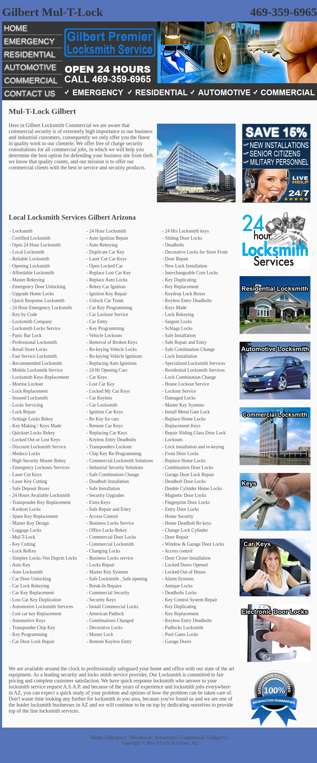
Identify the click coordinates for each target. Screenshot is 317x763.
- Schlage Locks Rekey (31, 419)
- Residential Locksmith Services (193, 370)
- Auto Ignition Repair (107, 238)
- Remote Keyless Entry (108, 641)
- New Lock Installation (184, 266)
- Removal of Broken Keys (111, 342)
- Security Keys (101, 599)
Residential (141, 737)
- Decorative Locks (104, 627)
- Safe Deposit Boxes (29, 488)
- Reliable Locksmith (29, 258)
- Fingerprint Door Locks (186, 502)
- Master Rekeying (27, 279)
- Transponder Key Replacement (40, 502)
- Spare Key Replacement (33, 516)
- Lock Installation (179, 356)
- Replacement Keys (181, 425)
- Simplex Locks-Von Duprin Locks (43, 558)
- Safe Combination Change (188, 349)
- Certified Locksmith (29, 238)
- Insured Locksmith (28, 398)
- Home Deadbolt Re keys (186, 523)
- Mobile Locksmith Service (35, 370)
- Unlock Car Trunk (105, 300)
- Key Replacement (180, 286)
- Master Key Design (29, 523)
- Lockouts (172, 439)
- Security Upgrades (105, 495)
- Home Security (177, 516)
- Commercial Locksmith (110, 544)
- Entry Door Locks (180, 509)
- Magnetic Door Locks (184, 495)
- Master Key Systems (183, 405)
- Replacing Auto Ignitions (111, 363)
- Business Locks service (109, 558)
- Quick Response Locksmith (36, 300)
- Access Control (102, 516)
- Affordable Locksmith (31, 272)
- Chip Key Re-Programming (113, 453)
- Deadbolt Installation (107, 481)
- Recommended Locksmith (35, 363)
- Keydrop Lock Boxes (183, 293)
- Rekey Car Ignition (105, 286)
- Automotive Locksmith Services (41, 606)
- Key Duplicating (179, 279)
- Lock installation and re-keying (193, 446)
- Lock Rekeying (178, 314)
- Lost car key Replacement (35, 613)
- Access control (177, 551)
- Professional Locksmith (33, 342)
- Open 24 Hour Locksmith (35, 245)
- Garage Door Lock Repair (188, 474)
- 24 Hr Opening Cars (106, 370)
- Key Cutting (22, 544)
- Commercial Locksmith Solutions (119, 460)
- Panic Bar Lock (25, 335)
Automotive (166, 737)
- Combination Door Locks (187, 467)
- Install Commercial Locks (112, 606)
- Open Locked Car (104, 266)
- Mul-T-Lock (22, 537)
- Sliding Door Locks (182, 238)
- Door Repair (175, 258)
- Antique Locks (177, 585)
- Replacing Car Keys (106, 432)
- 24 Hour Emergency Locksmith (40, 307)
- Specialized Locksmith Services (193, 363)
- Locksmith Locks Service (34, 328)
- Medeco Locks (24, 453)
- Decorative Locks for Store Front (195, 252)
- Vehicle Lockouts (104, 335)
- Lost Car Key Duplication (35, 599)
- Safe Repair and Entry (184, 342)
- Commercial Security (107, 592)
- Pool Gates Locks (180, 634)
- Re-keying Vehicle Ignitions (114, 356)
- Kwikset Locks (25, 509)
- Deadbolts (173, 245)
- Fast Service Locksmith (33, 356)
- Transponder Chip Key (32, 627)
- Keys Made (174, 307)
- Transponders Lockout (108, 446)
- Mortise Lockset (26, 384)
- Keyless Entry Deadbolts (187, 300)
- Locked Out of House (184, 572)
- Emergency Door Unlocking (37, 286)
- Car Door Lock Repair (32, 641)
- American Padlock (105, 613)
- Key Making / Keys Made (35, 425)
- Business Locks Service (110, 523)
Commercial (192, 737)
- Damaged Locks (179, 398)
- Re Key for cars (102, 419)
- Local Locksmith (26, 252)
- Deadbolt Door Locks (184, 481)
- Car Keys (96, 377)
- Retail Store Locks (28, 349)
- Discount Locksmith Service (37, 446)
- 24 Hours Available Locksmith (39, 495)
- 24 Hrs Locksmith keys (185, 231)
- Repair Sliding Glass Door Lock (194, 432)
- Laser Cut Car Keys (106, 258)
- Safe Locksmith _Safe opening (116, 578)
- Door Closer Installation (186, 558)
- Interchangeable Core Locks (190, 272)
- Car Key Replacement (31, 592)
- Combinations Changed (110, 620)
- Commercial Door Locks (111, 537)
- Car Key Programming (109, 307)
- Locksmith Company (30, 321)
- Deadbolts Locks (179, 592)
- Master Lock (99, 634)
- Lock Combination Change (189, 377)
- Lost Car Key (100, 384)
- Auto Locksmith (26, 572)
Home (96, 737)
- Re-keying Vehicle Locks (111, 349)
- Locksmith (21, 231)
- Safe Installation (179, 335)
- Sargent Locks (177, 321)
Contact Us (218, 737)
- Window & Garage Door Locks (193, 544)
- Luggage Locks (25, 530)
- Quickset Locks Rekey (32, 432)
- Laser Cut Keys (25, 474)
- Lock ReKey (22, 551)
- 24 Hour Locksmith (106, 231)
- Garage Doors (176, 641)
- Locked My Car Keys (108, 391)
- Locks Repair (100, 564)
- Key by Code (23, 314)
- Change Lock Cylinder (185, 530)
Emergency (116, 737)
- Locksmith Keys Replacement (39, 377)
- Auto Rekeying (102, 245)
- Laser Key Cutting (28, 481)
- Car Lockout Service (107, 314)
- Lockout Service (179, 391)
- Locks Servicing (26, 405)
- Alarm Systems (178, 578)
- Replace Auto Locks (106, 279)
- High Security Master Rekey (37, 460)
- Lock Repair (22, 411)
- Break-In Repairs (103, 585)
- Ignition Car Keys (104, 411)
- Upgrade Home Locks (31, 293)
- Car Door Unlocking (30, 578)
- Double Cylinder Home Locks (192, 488)
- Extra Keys (98, 502)
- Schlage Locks (177, 328)
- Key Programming (105, 328)
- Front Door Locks (180, 453)
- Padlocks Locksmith (182, 627)
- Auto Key (19, 564)
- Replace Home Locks (183, 419)
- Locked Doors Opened (185, 564)
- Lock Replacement (28, 391)
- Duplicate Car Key (105, 252)
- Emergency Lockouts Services (39, 467)
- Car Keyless (99, 398)
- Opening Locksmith (29, 266)
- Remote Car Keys (104, 425)
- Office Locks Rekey (106, 530)
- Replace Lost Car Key (108, 272)
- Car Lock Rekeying (29, 585)
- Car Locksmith (101, 405)
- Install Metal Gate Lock (186, 411)
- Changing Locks (103, 551)
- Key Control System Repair (189, 599)
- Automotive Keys (27, 620)
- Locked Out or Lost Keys (34, 439)
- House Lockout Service (185, 384)
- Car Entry (97, 321)
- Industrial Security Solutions (114, 467)
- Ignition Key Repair (106, 293)
